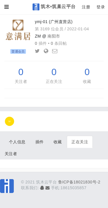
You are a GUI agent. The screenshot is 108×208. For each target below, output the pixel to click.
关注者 (21, 81)
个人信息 (17, 142)
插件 (39, 142)
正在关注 (54, 81)
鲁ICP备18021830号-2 (79, 182)
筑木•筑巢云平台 (54, 7)
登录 (100, 7)
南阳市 (54, 36)
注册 (86, 7)
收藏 (87, 81)
